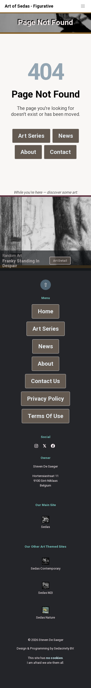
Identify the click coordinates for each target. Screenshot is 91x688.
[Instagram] (36, 446)
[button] (83, 6)
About (28, 152)
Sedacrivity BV (64, 648)
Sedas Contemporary (45, 568)
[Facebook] (53, 446)
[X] (45, 446)
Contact (60, 152)
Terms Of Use (45, 416)
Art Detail (60, 260)
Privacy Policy (45, 398)
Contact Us (45, 381)
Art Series (31, 136)
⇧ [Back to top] (45, 285)
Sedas (45, 527)
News (65, 136)
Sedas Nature (45, 617)
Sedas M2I (45, 593)
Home (45, 311)
